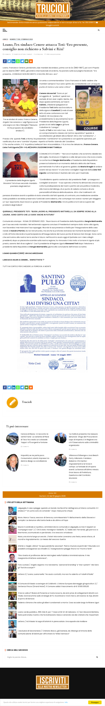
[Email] (26, 61)
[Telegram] (22, 61)
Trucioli (40, 54)
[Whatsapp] (18, 61)
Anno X (5, 39)
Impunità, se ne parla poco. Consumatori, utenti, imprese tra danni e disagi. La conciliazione (35, 458)
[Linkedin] (13, 61)
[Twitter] (9, 61)
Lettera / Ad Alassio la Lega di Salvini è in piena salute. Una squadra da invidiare (52, 621)
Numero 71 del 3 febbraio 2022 (21, 39)
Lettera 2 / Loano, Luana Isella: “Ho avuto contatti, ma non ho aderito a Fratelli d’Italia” (56, 574)
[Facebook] (5, 61)
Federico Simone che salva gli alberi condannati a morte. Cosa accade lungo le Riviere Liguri (58, 602)
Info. (71, 702)
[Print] (31, 61)
